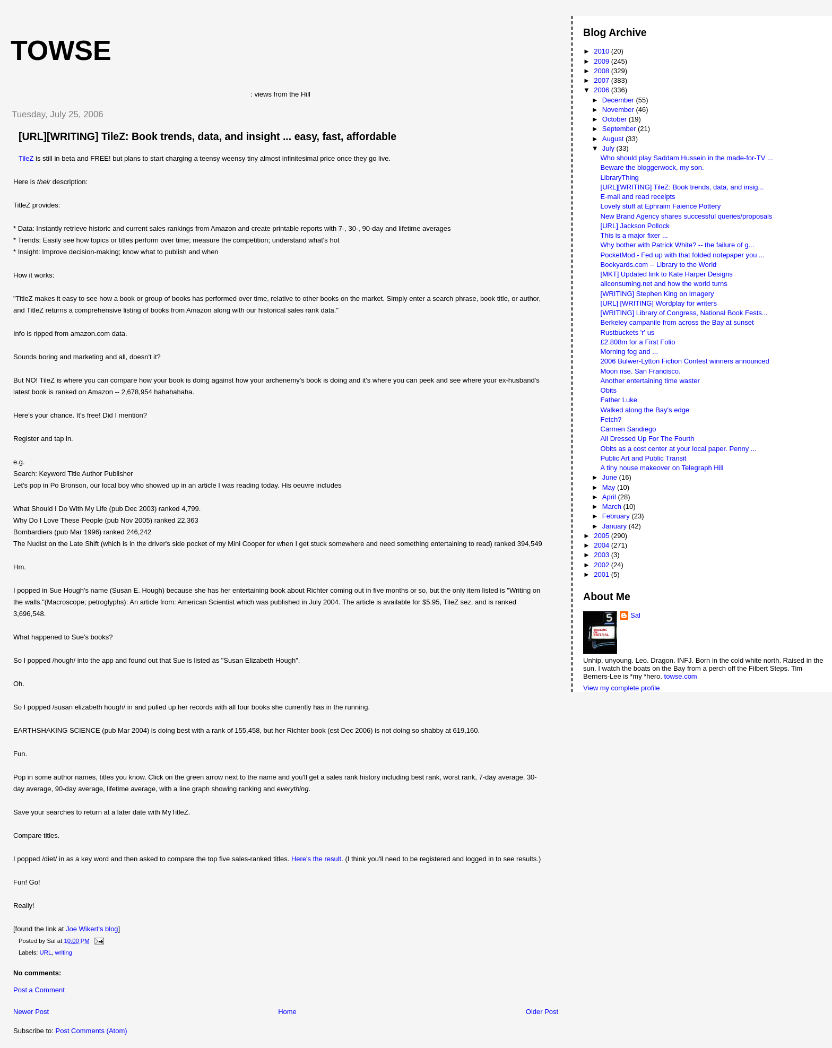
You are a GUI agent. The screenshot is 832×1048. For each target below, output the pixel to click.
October (615, 119)
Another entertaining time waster (650, 381)
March (612, 506)
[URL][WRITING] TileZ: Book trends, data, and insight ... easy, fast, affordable (207, 136)
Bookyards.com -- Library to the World (659, 265)
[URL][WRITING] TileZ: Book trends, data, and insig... (682, 187)
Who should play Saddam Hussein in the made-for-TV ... (687, 158)
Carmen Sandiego (628, 429)
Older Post (542, 1012)
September (620, 129)
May (609, 487)
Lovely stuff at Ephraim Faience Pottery (661, 206)
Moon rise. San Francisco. (641, 371)
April (610, 497)
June (610, 477)
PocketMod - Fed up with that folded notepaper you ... (683, 255)
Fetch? (611, 419)
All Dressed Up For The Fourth (648, 439)
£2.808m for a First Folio (638, 342)
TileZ (26, 158)
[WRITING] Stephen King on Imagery (657, 294)
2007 (602, 80)
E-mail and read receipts (638, 197)
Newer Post (31, 1012)
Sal (635, 615)
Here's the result (316, 859)
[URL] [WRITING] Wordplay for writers (659, 303)
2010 (602, 51)
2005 (602, 536)
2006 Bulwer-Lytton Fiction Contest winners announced (685, 361)
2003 (602, 555)
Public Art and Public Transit (644, 458)
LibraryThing (620, 177)
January (615, 526)
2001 (602, 574)
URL (46, 952)
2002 (602, 565)
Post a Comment (39, 990)
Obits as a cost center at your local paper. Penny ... (679, 449)
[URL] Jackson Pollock (635, 226)
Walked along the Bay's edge (645, 410)
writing (63, 952)
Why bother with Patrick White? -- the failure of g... (678, 245)
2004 (602, 545)
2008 (602, 71)
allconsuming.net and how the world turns (664, 284)
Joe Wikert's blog (92, 929)
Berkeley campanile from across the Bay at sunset (677, 322)
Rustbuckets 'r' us (628, 332)
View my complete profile (621, 688)
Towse (61, 50)
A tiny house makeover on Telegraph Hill (662, 468)
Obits (609, 390)
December (619, 100)
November (619, 110)
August (614, 139)
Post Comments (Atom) (91, 1031)
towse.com (680, 676)
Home (287, 1012)
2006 (602, 90)
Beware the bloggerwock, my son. (652, 167)
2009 (602, 61)
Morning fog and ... (629, 352)
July (609, 148)
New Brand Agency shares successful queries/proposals (687, 216)
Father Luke (619, 400)
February (617, 516)
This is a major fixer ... (634, 235)
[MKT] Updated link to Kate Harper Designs (667, 274)
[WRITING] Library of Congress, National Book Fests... (684, 313)
